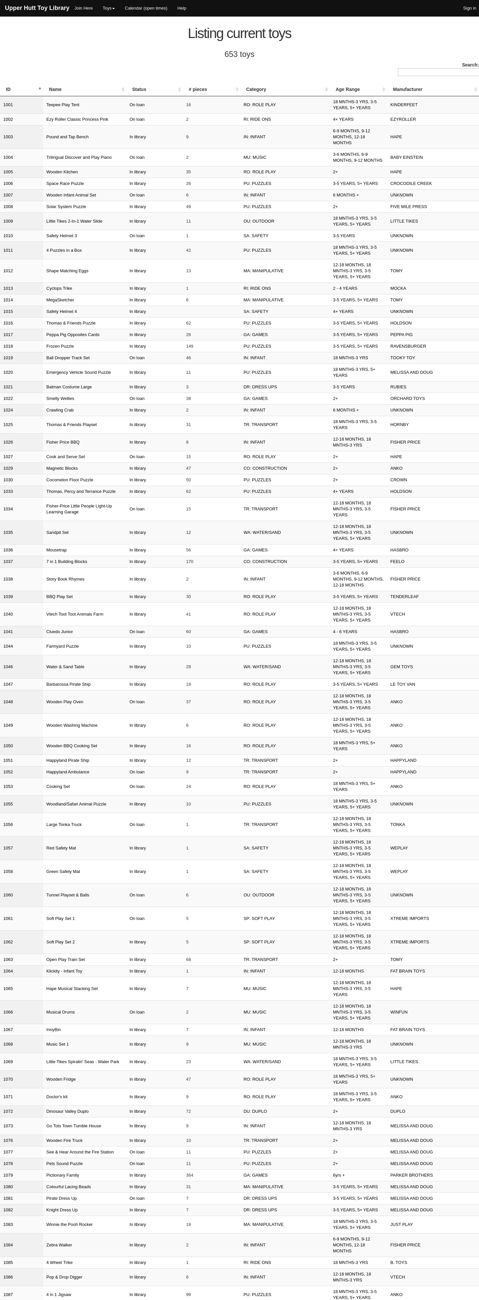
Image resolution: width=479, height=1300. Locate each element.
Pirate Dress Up (40, 900)
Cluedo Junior (38, 518)
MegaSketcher (39, 252)
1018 (8, 298)
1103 (8, 1085)
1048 (8, 564)
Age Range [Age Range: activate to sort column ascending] (287, 89)
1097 (8, 1016)
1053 (8, 622)
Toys (109, 8)
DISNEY (415, 1085)
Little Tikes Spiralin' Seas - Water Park (61, 784)
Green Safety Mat (42, 669)
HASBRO (416, 460)
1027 (8, 391)
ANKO (413, 402)
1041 (8, 518)
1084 (8, 935)
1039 (8, 495)
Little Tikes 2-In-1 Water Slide (53, 194)
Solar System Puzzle (45, 182)
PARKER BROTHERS (428, 877)
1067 (8, 761)
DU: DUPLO (224, 819)
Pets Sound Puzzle (43, 865)
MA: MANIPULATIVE (233, 229)
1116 (8, 1201)
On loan (159, 101)
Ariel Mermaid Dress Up (48, 1085)
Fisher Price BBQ (41, 379)
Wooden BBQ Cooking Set (50, 587)
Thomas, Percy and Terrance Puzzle (59, 425)
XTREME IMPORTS (426, 692)
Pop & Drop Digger (43, 958)
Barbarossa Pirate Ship (47, 553)
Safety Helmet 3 (40, 205)
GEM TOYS (418, 541)
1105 (8, 1108)
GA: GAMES (225, 286)
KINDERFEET (421, 101)
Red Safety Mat (40, 657)
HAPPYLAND (420, 599)
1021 (8, 333)
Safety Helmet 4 (40, 263)
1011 (8, 217)
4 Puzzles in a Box (42, 217)
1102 (8, 1074)
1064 (8, 726)
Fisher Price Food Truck (48, 1039)
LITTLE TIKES (421, 194)
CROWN (415, 414)
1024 (8, 356)
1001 (8, 101)
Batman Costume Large (47, 333)
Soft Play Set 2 (39, 703)
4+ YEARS (282, 113)
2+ (274, 148)
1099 (8, 1039)
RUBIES (415, 333)
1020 (8, 321)
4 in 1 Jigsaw (37, 970)
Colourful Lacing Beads (47, 889)
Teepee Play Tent (41, 101)
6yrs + (278, 877)
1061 (8, 692)
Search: (438, 69)
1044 (8, 530)
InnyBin (32, 761)
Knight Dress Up (40, 912)
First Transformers (42, 981)
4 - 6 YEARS (284, 518)
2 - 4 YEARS (284, 240)
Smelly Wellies (39, 344)
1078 (8, 865)
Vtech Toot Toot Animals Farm (53, 506)
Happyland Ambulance (46, 611)
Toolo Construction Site (47, 1155)
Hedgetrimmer (38, 1051)
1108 (8, 1132)
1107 (8, 1120)
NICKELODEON (423, 1062)
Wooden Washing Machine (50, 576)
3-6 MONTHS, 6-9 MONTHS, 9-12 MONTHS (315, 136)
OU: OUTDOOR (228, 194)
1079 (8, 877)
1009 (8, 194)
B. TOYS (415, 946)
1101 (8, 1062)
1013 (8, 240)
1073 (8, 831)
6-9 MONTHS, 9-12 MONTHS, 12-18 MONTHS (317, 124)
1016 (8, 275)
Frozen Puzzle (38, 298)
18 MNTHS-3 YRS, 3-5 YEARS (301, 368)
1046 (8, 541)
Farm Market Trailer (43, 1190)
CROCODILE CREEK (428, 159)
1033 (8, 425)
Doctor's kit (35, 807)
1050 (8, 587)
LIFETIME (417, 1201)
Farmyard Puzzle (41, 530)
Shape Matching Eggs (46, 229)
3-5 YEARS (283, 205)
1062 (8, 703)
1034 (8, 437)
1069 (8, 784)
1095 (8, 993)
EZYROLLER (420, 113)
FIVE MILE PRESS (425, 182)
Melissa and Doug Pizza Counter (56, 993)
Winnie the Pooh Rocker (48, 923)
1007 (8, 171)
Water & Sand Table (44, 541)
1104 (8, 1097)
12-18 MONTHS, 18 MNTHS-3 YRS (306, 379)
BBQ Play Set (38, 495)
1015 (8, 263)
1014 (8, 252)
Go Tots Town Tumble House (52, 831)
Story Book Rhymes (44, 483)
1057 (8, 657)
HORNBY (416, 368)
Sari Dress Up (38, 1097)
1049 (8, 576)
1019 (8, 310)
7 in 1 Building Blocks (45, 472)
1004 (8, 136)
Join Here (83, 8)
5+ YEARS (282, 1074)
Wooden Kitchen (40, 148)
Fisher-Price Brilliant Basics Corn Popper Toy (68, 1166)
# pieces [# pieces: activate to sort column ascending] (191, 89)
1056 (8, 645)
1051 (8, 599)
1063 (8, 715)
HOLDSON (418, 275)
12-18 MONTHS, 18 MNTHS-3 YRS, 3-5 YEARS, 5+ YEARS (330, 229)
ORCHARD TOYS (424, 344)
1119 (8, 1224)
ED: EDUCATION (229, 1213)
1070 (8, 796)
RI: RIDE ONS (226, 113)
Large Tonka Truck (42, 645)
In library (159, 124)
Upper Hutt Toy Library (37, 8)
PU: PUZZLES (227, 159)
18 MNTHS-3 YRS (289, 310)
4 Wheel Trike (38, 946)
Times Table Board (43, 1213)
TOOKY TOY (419, 310)
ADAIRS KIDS (421, 1016)
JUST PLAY (418, 923)
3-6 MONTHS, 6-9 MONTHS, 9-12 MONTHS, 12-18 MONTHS (331, 483)
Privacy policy (443, 1293)
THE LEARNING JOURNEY (434, 1120)
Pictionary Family (41, 877)
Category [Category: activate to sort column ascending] (226, 89)
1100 (8, 1051)
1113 (8, 1166)
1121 (8, 1247)
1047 (8, 553)
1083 (8, 923)
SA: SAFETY (225, 205)
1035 (8, 449)
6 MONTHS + (285, 171)
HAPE (413, 124)
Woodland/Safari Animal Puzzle (55, 634)
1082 (8, 912)
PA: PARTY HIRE (229, 1201)
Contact (466, 1293)
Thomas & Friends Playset (50, 368)
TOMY (413, 229)
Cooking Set (36, 622)
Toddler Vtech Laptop (45, 1247)
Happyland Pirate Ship (46, 599)
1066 (8, 750)
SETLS (11, 1293)
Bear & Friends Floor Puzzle (52, 1108)
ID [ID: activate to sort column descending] (8, 89)
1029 (8, 402)
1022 (8, 344)
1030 (8, 414)
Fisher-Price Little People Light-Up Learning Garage (74, 437)
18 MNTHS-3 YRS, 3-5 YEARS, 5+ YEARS (313, 101)
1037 (8, 472)
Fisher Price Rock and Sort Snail (56, 1178)
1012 (8, 229)
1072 (8, 819)
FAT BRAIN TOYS (424, 726)
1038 (8, 483)
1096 (8, 1004)
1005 (8, 148)
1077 (8, 854)
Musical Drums (39, 750)
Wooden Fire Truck (43, 842)
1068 (8, 773)
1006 (8, 159)
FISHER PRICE (422, 379)
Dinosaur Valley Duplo (46, 819)
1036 (8, 460)
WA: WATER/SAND (231, 449)
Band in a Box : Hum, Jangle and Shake (63, 1004)
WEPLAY (416, 657)
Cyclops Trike (38, 240)
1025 (8, 368)
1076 (8, 842)
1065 (8, 738)
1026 (8, 379)
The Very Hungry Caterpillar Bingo (57, 1224)
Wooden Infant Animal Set (49, 171)
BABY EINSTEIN (423, 136)
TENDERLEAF (421, 495)
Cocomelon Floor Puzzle (48, 414)
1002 (8, 113)
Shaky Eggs (36, 1027)
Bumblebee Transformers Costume (58, 1074)
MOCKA (415, 240)
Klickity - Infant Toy (43, 726)
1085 (8, 946)
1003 (8, 124)
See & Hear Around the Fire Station (58, 854)
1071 (8, 807)
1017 (8, 286)
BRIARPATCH (421, 1224)
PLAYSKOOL (420, 981)
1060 (8, 680)
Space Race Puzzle (43, 159)
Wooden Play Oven (43, 564)
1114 (8, 1178)
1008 (8, 182)
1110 (8, 1143)
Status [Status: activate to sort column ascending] (161, 89)
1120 (8, 1236)
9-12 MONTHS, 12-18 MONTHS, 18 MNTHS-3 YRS (321, 1190)
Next (469, 1261)
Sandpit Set (36, 449)
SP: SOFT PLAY (228, 692)
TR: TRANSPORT (230, 368)
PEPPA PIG (418, 286)
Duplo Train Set (40, 1143)
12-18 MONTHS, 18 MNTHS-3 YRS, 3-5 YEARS (318, 437)
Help (181, 8)
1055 (8, 634)
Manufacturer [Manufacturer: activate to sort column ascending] (425, 89)
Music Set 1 (36, 773)
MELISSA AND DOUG (428, 321)
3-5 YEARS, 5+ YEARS (294, 159)
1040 (8, 506)
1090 (8, 981)
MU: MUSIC (224, 136)
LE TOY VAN (419, 553)
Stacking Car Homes (44, 1132)
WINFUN (416, 750)
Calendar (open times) (146, 8)
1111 (8, 1155)
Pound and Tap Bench (46, 124)
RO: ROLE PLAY (229, 101)
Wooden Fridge (39, 796)
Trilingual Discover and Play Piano (57, 136)
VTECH (414, 506)
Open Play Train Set (44, 715)
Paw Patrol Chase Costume (51, 1062)
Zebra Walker (38, 935)
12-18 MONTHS (287, 726)
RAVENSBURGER (425, 298)
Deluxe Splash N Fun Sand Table (56, 1236)
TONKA (414, 645)
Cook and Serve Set (44, 391)
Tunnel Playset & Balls (46, 680)
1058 (8, 669)
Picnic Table (36, 1201)
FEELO (414, 472)
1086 (8, 958)
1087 (8, 970)
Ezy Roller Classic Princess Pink (56, 113)
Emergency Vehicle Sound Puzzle (57, 321)
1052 (8, 611)
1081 (8, 900)
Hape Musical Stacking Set (50, 738)
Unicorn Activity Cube (45, 1016)
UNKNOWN (418, 171)
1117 (8, 1213)
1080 (8, 889)
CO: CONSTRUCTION (234, 402)
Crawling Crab (38, 356)
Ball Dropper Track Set (46, 310)
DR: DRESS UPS (229, 333)
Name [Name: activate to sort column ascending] (33, 89)
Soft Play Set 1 (39, 692)
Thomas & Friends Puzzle (49, 275)
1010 (8, 205)
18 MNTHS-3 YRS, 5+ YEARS (301, 321)
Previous (352, 1261)
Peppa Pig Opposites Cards (51, 286)
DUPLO (414, 819)
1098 (8, 1027)
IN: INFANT (224, 124)
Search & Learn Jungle (47, 1120)
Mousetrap (35, 460)
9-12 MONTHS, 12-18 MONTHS (303, 1166)
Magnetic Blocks (40, 402)
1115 (8, 1190)
